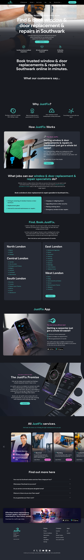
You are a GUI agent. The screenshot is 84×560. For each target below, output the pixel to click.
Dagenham (57, 250)
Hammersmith (51, 280)
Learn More (37, 458)
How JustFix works (60, 538)
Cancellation (46, 538)
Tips (57, 532)
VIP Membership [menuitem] (23, 2)
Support (45, 536)
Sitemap (45, 540)
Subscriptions (46, 534)
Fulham (59, 280)
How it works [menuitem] (39, 2)
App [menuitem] (45, 2)
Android (68, 532)
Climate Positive (59, 534)
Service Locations (60, 536)
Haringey (11, 254)
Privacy (45, 530)
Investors (58, 530)
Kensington (12, 266)
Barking (49, 250)
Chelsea (19, 266)
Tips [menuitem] (50, 2)
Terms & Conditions (47, 532)
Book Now (72, 2)
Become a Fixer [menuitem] (57, 2)
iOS (67, 530)
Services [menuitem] (31, 2)
